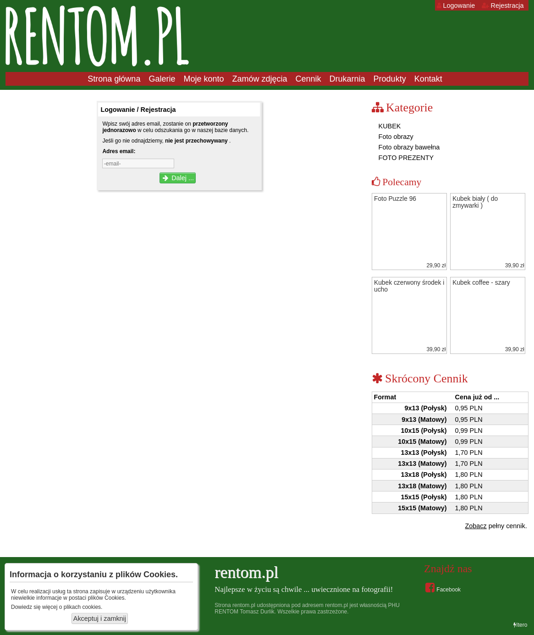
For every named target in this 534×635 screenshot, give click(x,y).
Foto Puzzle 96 (395, 198)
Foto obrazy (395, 136)
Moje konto (203, 78)
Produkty (390, 78)
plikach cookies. (83, 607)
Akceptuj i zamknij (99, 618)
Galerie (162, 78)
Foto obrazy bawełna (408, 147)
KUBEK (389, 126)
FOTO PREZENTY (405, 157)
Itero (520, 625)
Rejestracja (503, 5)
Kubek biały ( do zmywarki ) (475, 202)
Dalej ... (177, 178)
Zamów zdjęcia (259, 78)
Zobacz (476, 526)
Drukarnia (347, 78)
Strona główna (114, 78)
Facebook (443, 587)
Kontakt (428, 78)
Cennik (308, 78)
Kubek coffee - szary (481, 282)
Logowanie (456, 5)
